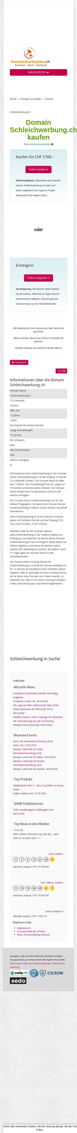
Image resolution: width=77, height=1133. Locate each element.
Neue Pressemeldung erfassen (33, 934)
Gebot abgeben (38, 278)
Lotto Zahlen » (56, 853)
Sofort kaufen (38, 169)
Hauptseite (19, 362)
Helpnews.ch (23, 928)
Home (13, 98)
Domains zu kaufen (30, 98)
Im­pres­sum (15, 963)
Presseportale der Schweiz (31, 931)
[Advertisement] (39, 26)
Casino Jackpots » (54, 911)
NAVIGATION (38, 72)
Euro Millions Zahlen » (52, 882)
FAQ (61, 370)
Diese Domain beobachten (37, 144)
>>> (39, 838)
